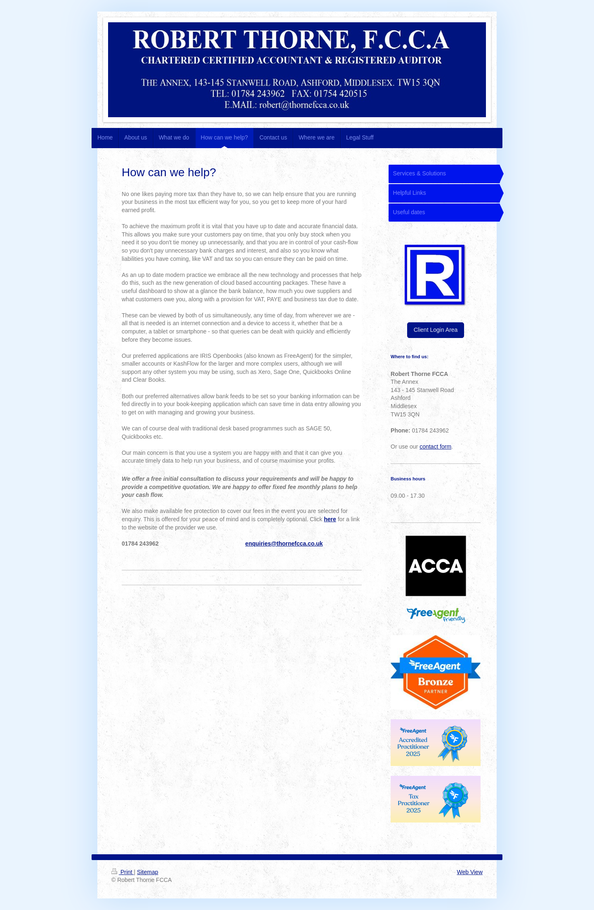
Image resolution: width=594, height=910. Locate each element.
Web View (470, 872)
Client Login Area (436, 329)
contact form (435, 446)
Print (122, 872)
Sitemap (147, 872)
